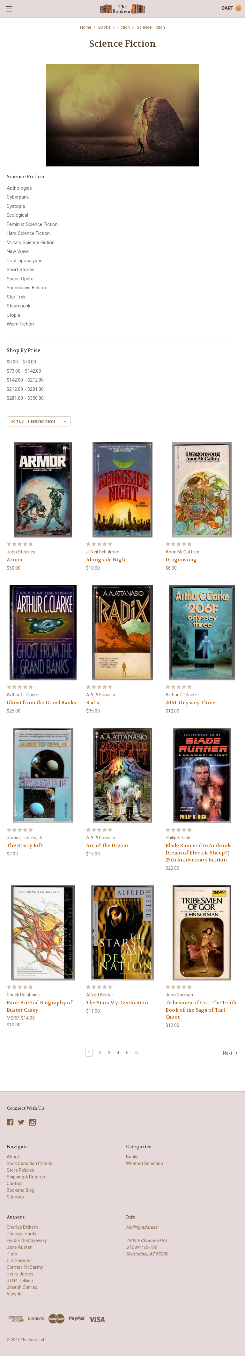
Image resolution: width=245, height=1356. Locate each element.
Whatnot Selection (144, 1163)
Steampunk (18, 306)
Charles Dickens (23, 1227)
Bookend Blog (20, 1190)
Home (86, 27)
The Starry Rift (25, 845)
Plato (12, 1253)
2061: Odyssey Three (191, 702)
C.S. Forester (19, 1260)
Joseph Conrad (22, 1287)
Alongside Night (106, 560)
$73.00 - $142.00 (24, 371)
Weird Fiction (20, 324)
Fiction (123, 27)
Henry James (20, 1273)
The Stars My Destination (117, 1003)
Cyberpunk (18, 197)
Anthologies (19, 188)
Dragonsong (181, 560)
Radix (93, 702)
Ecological (17, 215)
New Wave (18, 251)
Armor (15, 560)
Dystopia (16, 206)
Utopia (13, 315)
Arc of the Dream (107, 845)
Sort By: (18, 421)
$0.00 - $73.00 (21, 362)
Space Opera (20, 279)
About (13, 1156)
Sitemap (15, 1196)
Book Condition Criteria (30, 1163)
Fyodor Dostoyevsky (27, 1240)
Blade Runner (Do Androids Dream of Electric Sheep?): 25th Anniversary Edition (199, 852)
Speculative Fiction (26, 288)
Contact (15, 1183)
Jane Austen (20, 1247)
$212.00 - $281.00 (25, 389)
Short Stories (20, 269)
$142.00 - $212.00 (25, 380)
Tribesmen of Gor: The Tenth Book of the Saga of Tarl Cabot (201, 1010)
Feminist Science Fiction (32, 224)
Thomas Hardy (21, 1233)
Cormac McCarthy (25, 1267)
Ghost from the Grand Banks (42, 702)
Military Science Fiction (31, 242)
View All (15, 1293)
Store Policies (20, 1170)
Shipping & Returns (26, 1176)
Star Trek (16, 297)
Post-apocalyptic (24, 260)
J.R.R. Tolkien (20, 1280)
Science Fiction (151, 27)
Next (230, 1053)
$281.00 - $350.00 (25, 398)
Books (105, 27)
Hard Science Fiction (28, 233)
